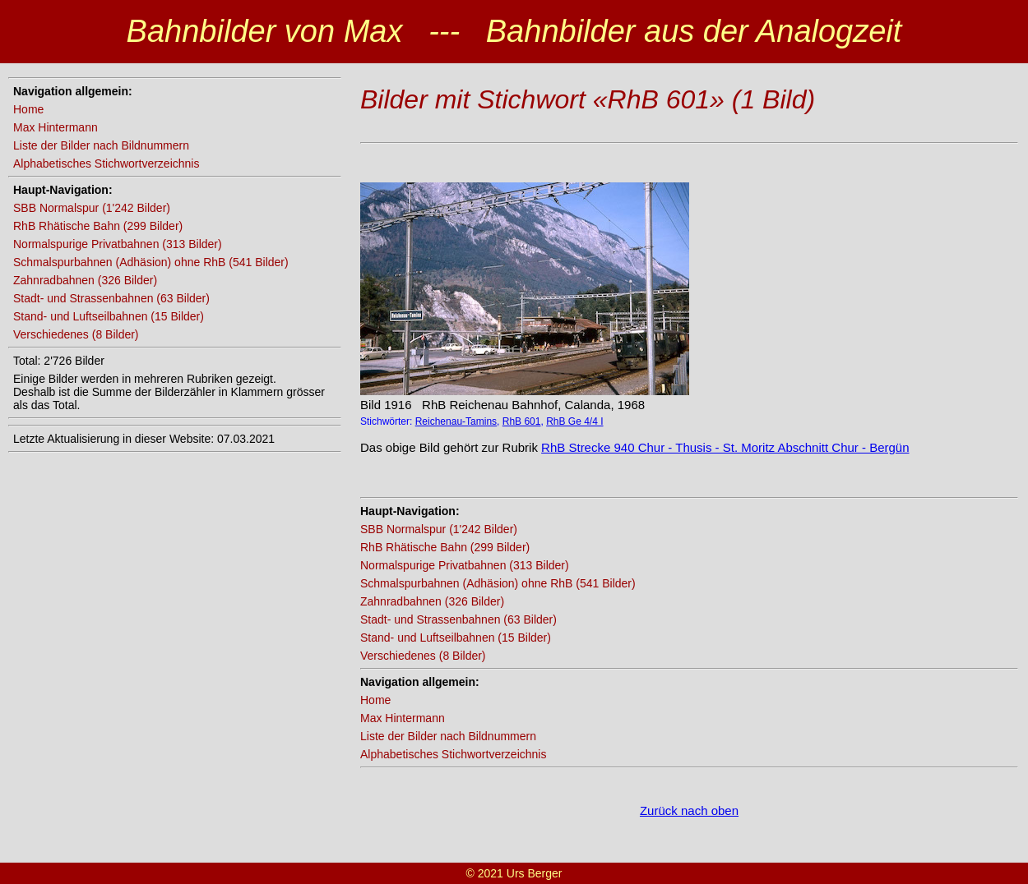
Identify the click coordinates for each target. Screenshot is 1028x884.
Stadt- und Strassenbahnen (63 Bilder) (111, 298)
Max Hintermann (55, 127)
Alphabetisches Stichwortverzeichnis (106, 163)
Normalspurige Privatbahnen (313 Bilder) (117, 244)
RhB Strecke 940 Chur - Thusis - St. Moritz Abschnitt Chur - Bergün (725, 447)
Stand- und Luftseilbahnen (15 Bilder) (108, 316)
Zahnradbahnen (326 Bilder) (85, 280)
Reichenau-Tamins (456, 421)
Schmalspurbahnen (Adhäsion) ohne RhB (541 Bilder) (151, 262)
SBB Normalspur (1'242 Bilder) (91, 207)
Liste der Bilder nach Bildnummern (101, 145)
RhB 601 (521, 421)
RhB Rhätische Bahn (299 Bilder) (98, 226)
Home (28, 109)
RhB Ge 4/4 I (574, 421)
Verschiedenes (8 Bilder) (76, 334)
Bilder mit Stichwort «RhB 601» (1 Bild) (587, 99)
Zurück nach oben (689, 810)
